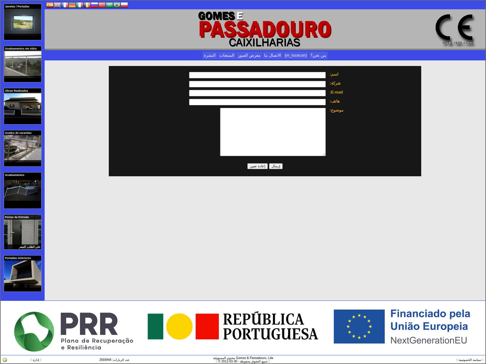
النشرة (210, 55)
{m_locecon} (296, 55)
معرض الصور (249, 55)
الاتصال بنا (272, 55)
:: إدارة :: (36, 360)
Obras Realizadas (17, 90)
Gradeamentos (15, 175)
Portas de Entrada (17, 217)
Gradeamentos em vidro (21, 48)
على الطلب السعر (29, 246)
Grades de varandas (18, 132)
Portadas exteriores (18, 258)
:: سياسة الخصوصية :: (470, 360)
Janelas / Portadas (17, 6)
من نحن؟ (318, 55)
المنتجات (226, 55)
